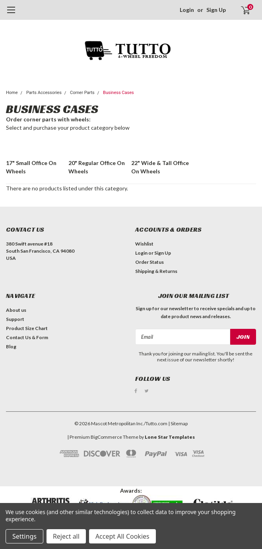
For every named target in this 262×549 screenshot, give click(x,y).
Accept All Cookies (122, 536)
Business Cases (118, 92)
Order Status (149, 262)
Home (12, 92)
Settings (24, 536)
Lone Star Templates (170, 437)
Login (187, 9)
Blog (11, 346)
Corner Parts (82, 92)
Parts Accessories (44, 92)
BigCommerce (106, 437)
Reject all (66, 536)
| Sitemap (178, 423)
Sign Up (216, 9)
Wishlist (144, 244)
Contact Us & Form (27, 337)
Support (15, 319)
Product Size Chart (27, 328)
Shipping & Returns (156, 271)
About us (16, 310)
